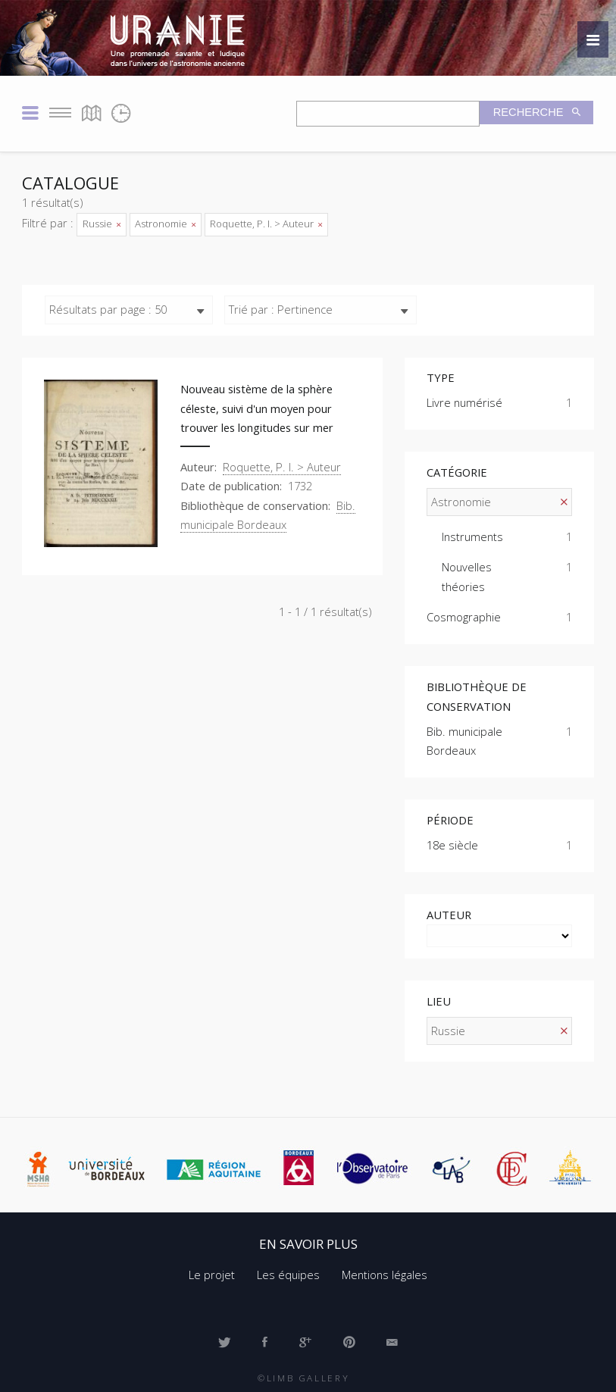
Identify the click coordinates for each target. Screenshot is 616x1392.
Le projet (212, 1274)
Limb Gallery (308, 1378)
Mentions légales (384, 1274)
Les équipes (288, 1274)
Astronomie (165, 223)
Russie (101, 223)
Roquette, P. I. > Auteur (266, 223)
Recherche (530, 112)
